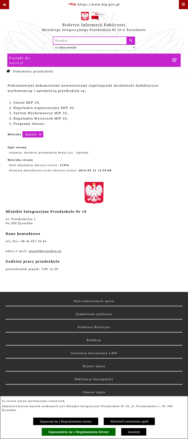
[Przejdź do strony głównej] (94, 23)
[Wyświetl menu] (183, 4)
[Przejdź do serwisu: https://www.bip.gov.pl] (94, 4)
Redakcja (94, 340)
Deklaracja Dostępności (94, 379)
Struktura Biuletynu (94, 327)
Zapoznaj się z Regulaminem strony (66, 421)
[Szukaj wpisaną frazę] (131, 41)
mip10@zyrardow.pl (45, 251)
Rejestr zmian (94, 366)
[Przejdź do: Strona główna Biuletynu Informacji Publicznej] (8, 72)
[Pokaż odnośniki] (4, 4)
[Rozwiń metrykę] (32, 134)
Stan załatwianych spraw (94, 301)
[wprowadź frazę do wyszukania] (90, 41)
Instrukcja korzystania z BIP (94, 353)
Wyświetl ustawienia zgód (129, 421)
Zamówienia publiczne (94, 314)
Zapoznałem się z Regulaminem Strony (78, 432)
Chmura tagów (94, 392)
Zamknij (134, 432)
